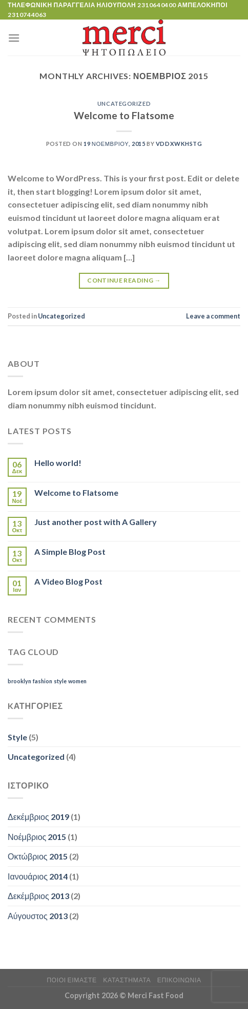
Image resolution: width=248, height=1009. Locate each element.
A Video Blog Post (68, 581)
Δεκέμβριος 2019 (38, 816)
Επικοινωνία (179, 980)
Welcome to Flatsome (124, 115)
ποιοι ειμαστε (72, 980)
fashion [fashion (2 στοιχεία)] (42, 681)
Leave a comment (213, 316)
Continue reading (124, 280)
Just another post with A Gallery (95, 522)
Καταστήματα (127, 980)
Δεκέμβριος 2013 (38, 896)
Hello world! (57, 463)
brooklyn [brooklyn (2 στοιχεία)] (19, 681)
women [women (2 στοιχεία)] (77, 681)
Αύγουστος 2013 (38, 916)
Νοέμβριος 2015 (37, 837)
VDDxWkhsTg (179, 143)
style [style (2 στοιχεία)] (60, 681)
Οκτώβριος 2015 (38, 856)
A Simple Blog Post (70, 551)
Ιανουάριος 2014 (38, 876)
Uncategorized (124, 103)
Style (17, 737)
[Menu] (14, 37)
